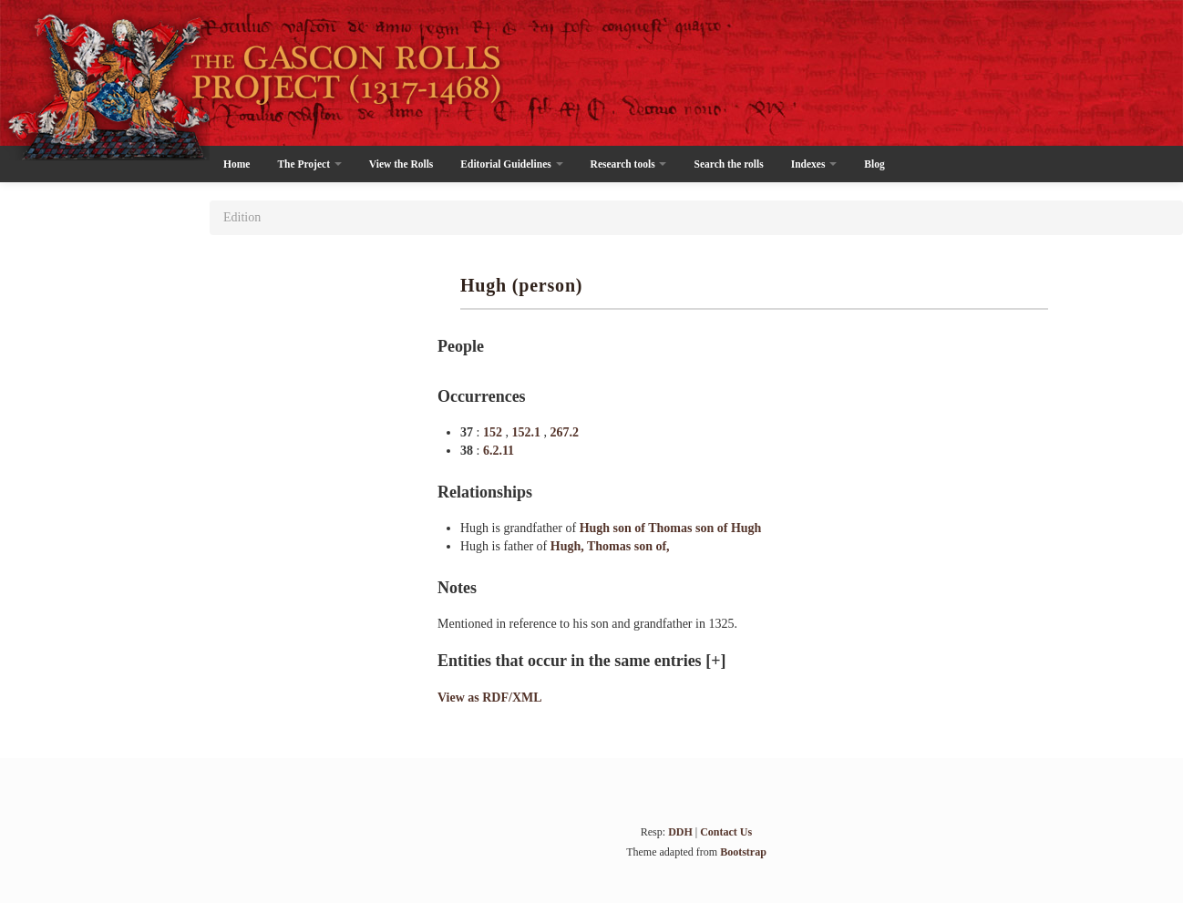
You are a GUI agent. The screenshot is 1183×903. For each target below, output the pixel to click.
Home (236, 164)
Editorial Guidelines (511, 164)
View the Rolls (401, 164)
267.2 (564, 432)
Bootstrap (743, 852)
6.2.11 (498, 450)
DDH (680, 832)
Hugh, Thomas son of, (610, 546)
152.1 (527, 432)
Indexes (814, 164)
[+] (715, 661)
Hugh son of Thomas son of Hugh (671, 528)
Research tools (629, 164)
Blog (874, 164)
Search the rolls (728, 164)
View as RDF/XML (489, 697)
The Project (309, 164)
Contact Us (726, 832)
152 (494, 432)
